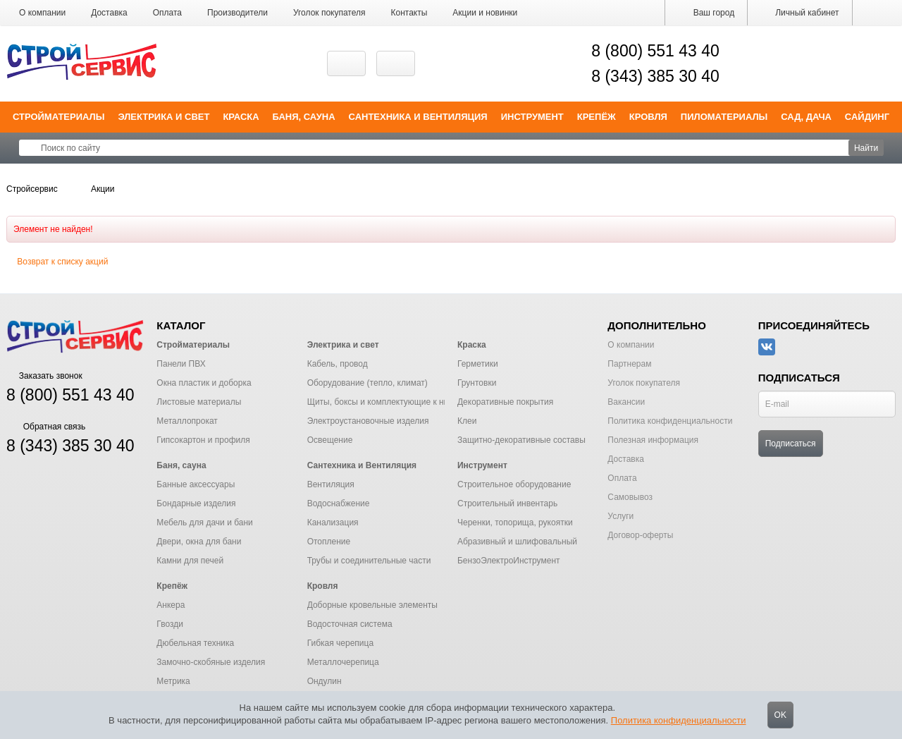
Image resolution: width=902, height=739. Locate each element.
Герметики (477, 364)
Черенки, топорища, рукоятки (515, 522)
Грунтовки (476, 383)
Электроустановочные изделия (368, 421)
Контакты (409, 13)
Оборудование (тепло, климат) (367, 383)
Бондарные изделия (195, 503)
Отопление (329, 541)
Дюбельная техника (195, 643)
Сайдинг (867, 116)
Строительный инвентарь (507, 503)
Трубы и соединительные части (369, 561)
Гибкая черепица (340, 643)
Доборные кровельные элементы (372, 605)
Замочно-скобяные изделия (210, 662)
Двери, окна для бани (198, 541)
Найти (866, 148)
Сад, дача (806, 116)
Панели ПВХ (180, 364)
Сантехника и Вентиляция (418, 116)
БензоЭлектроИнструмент (508, 561)
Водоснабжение (338, 503)
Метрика (173, 681)
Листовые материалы (198, 402)
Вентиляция (330, 484)
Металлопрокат (187, 421)
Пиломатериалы (724, 116)
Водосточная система (350, 624)
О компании (42, 13)
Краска (241, 116)
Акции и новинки (484, 13)
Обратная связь (45, 427)
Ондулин (324, 681)
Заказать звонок (44, 376)
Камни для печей (189, 561)
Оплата (167, 13)
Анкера (170, 605)
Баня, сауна (304, 116)
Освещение (330, 440)
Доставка (109, 13)
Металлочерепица (343, 662)
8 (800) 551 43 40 (655, 51)
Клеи (466, 421)
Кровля (648, 116)
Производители (237, 13)
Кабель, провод (337, 364)
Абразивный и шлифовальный (517, 541)
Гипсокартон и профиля (202, 440)
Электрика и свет (163, 116)
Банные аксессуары (195, 484)
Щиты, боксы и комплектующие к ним (381, 402)
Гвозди (169, 624)
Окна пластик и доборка (203, 383)
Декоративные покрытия (505, 402)
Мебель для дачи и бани (204, 522)
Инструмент (532, 116)
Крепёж (596, 116)
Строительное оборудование (514, 484)
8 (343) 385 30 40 (655, 76)
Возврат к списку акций (57, 262)
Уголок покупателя (329, 13)
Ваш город (706, 12)
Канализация (333, 522)
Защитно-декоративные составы (521, 440)
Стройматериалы (59, 116)
